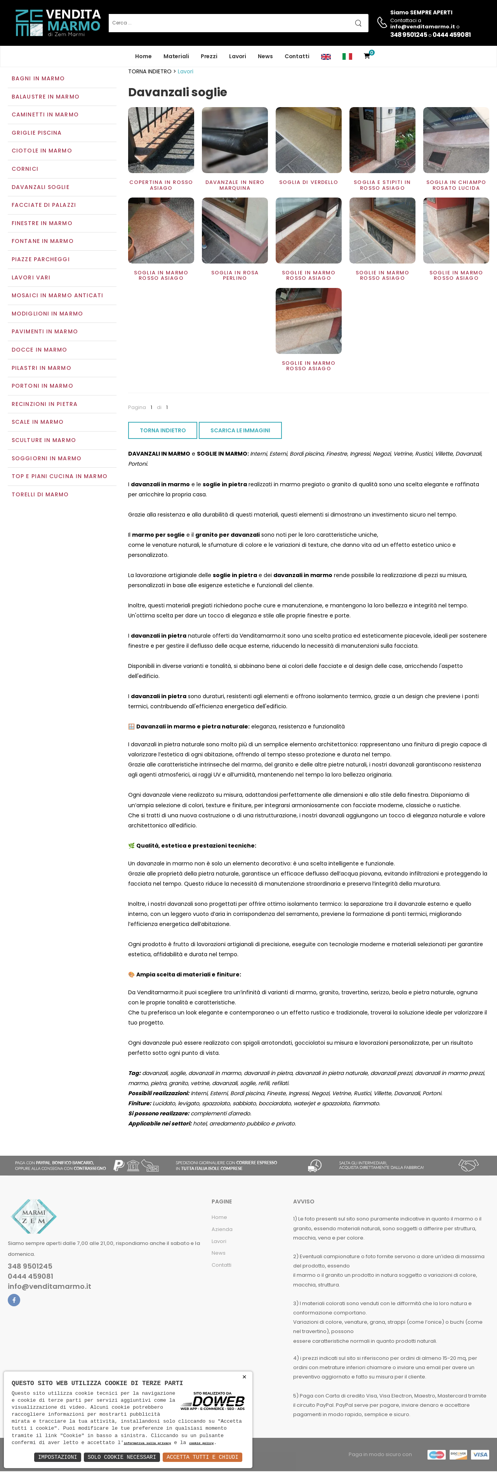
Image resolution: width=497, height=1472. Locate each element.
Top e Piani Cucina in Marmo (60, 477)
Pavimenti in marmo (45, 332)
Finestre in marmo (42, 224)
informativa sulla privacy (147, 1443)
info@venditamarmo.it (49, 1287)
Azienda (222, 1230)
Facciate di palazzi (44, 206)
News (265, 56)
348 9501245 (408, 34)
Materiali (176, 56)
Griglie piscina (37, 133)
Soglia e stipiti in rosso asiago (382, 186)
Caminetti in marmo (45, 116)
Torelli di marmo (40, 495)
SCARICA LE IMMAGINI (240, 431)
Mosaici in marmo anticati (58, 296)
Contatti (297, 56)
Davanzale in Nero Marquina (235, 186)
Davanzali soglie (41, 188)
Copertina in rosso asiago (161, 186)
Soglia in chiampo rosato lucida (456, 186)
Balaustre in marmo (46, 97)
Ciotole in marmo (42, 152)
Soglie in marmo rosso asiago (308, 276)
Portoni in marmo (42, 387)
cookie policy (201, 1443)
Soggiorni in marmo (47, 459)
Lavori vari (31, 278)
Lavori (237, 56)
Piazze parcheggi (41, 260)
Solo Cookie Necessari (122, 1457)
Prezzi (209, 56)
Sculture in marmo (44, 441)
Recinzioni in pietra (45, 405)
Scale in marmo (38, 423)
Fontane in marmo (43, 242)
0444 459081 (452, 34)
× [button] (244, 1377)
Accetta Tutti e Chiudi (202, 1457)
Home (143, 56)
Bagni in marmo (38, 79)
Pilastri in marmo (41, 369)
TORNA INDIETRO (163, 431)
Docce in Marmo (39, 350)
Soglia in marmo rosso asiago (161, 276)
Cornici (25, 169)
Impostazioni (57, 1457)
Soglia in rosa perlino (235, 276)
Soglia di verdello (309, 183)
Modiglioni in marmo (47, 314)
